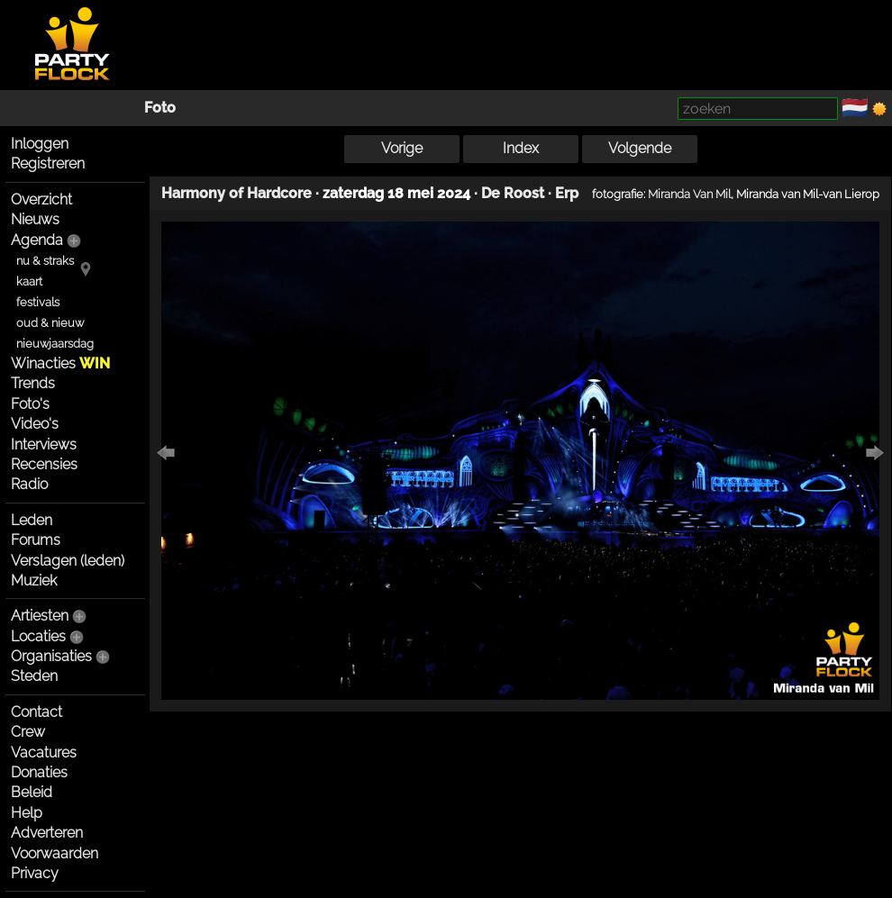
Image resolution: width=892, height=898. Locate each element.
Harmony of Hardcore (236, 193)
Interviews (44, 444)
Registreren (48, 163)
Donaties (39, 772)
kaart (29, 281)
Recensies (44, 464)
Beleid (31, 792)
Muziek (34, 580)
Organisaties (51, 656)
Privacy (35, 873)
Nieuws (35, 219)
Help (26, 812)
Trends (33, 383)
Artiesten (39, 615)
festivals (37, 302)
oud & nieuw (50, 323)
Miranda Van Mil (689, 193)
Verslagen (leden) (67, 560)
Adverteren (47, 832)
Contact (36, 712)
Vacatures (44, 752)
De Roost (512, 193)
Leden (31, 520)
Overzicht (41, 199)
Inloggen (39, 143)
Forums (35, 540)
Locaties (38, 636)
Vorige (402, 148)
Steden (34, 676)
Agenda (37, 240)
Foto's (30, 404)
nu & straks (45, 261)
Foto (160, 107)
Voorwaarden (54, 853)
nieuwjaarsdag (55, 343)
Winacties (60, 363)
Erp (566, 193)
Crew (28, 731)
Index (521, 148)
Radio (29, 484)
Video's (35, 423)
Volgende (639, 148)
